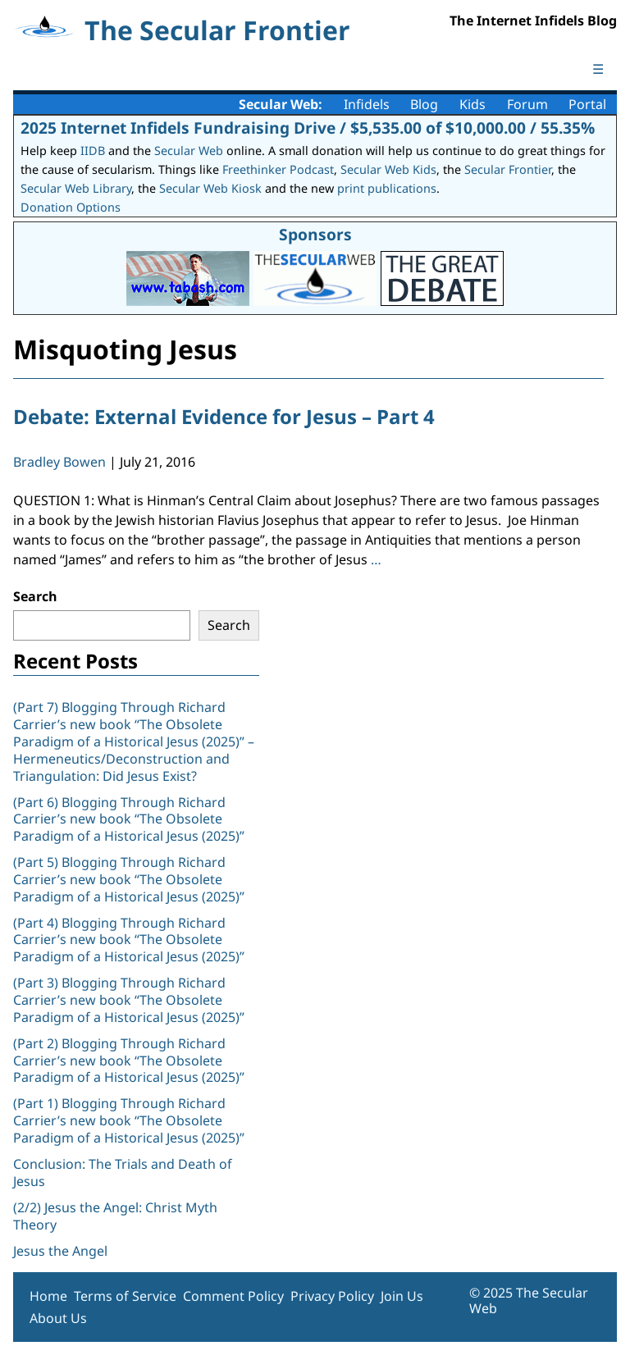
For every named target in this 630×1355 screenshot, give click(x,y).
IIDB (92, 150)
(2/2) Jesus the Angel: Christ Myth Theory (115, 1216)
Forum (527, 104)
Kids (472, 104)
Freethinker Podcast (278, 169)
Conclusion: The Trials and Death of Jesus (122, 1172)
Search (35, 596)
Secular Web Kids (388, 169)
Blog (424, 104)
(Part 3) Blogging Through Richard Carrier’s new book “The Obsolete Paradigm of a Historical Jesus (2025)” (130, 1000)
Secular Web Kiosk (210, 188)
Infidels (367, 104)
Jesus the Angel (60, 1251)
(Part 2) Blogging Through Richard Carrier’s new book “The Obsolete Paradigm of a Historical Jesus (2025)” (130, 1060)
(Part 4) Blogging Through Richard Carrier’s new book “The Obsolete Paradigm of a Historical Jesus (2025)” (130, 940)
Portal (587, 104)
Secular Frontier (507, 169)
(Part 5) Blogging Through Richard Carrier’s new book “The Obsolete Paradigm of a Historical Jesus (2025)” (128, 879)
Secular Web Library (76, 188)
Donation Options (71, 207)
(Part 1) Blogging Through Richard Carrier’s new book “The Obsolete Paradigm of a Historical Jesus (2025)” (130, 1120)
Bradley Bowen (59, 462)
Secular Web (188, 150)
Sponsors (315, 234)
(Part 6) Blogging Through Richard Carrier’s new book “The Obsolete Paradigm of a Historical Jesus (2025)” (128, 819)
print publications (386, 188)
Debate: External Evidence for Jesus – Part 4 (224, 416)
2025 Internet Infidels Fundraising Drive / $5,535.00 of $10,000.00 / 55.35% (308, 127)
